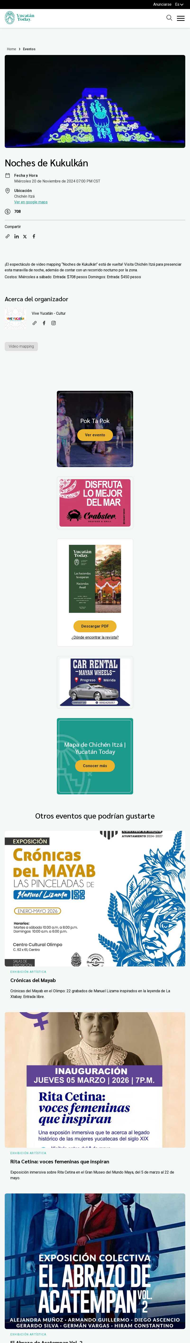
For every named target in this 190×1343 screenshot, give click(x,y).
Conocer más (95, 766)
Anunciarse (162, 4)
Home (11, 49)
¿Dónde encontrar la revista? (95, 637)
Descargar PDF (95, 626)
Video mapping (21, 346)
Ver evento (95, 435)
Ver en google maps (31, 202)
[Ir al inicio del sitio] (19, 23)
